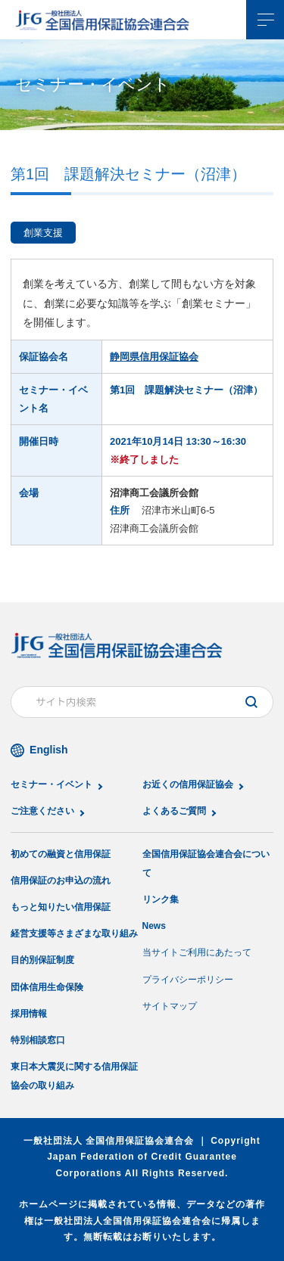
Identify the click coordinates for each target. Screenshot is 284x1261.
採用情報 (29, 1013)
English (49, 750)
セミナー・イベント (51, 784)
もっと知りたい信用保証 (61, 907)
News (154, 926)
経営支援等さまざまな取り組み (74, 933)
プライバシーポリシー (187, 979)
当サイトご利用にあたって (196, 952)
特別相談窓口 (38, 1040)
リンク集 (160, 899)
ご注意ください (42, 811)
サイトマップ (169, 1006)
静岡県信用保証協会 (154, 356)
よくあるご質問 (174, 811)
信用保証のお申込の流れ (61, 880)
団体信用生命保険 (47, 987)
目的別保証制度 (42, 960)
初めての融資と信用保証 (61, 854)
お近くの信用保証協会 (187, 784)
